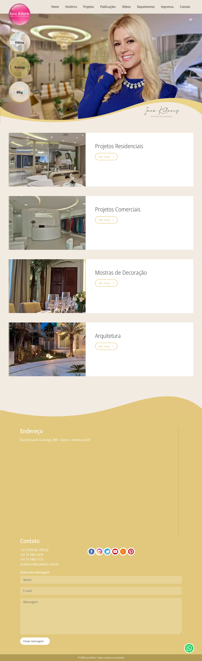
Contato (185, 7)
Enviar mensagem (33, 641)
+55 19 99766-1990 (34, 550)
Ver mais (106, 157)
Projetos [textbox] (88, 7)
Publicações (108, 7)
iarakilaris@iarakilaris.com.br (39, 564)
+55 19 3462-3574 (31, 555)
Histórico (71, 7)
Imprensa (167, 7)
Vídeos (126, 7)
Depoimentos (146, 7)
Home (55, 7)
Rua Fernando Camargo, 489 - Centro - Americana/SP (55, 440)
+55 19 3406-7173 (31, 559)
